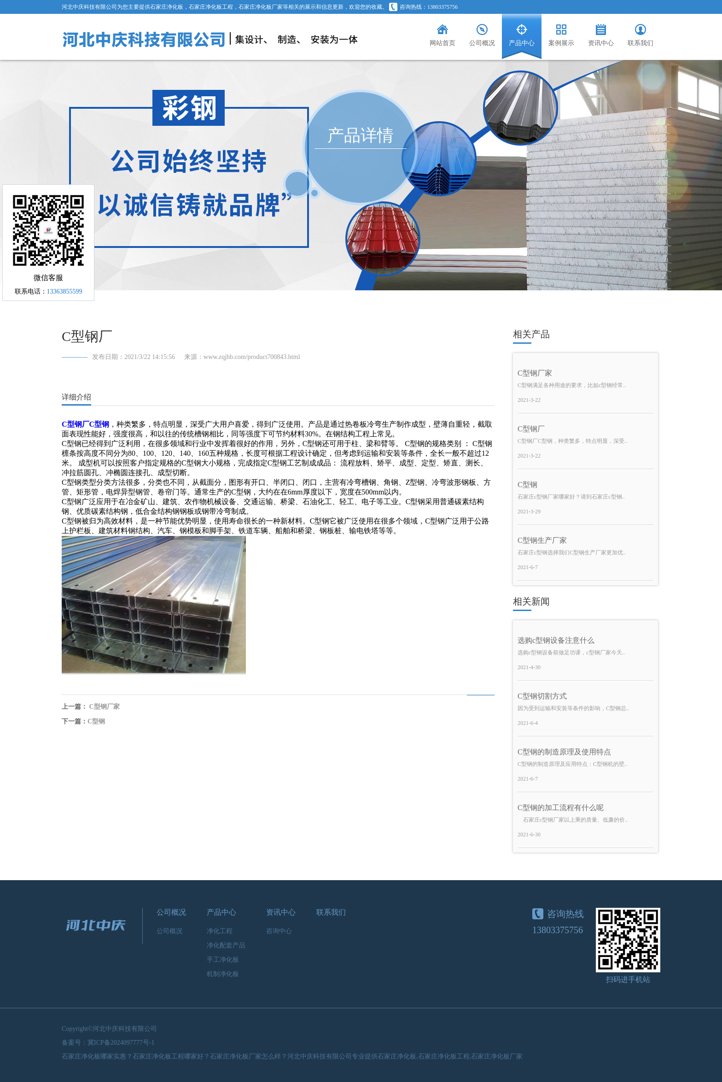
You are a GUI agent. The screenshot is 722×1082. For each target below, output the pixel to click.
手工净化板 (223, 959)
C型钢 (96, 721)
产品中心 (221, 912)
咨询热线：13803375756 (423, 7)
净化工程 (220, 931)
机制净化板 (223, 973)
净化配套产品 (226, 945)
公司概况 (171, 912)
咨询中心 (279, 931)
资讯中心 (281, 912)
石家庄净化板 (166, 7)
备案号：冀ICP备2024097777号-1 (108, 1042)
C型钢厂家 (104, 706)
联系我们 (331, 912)
